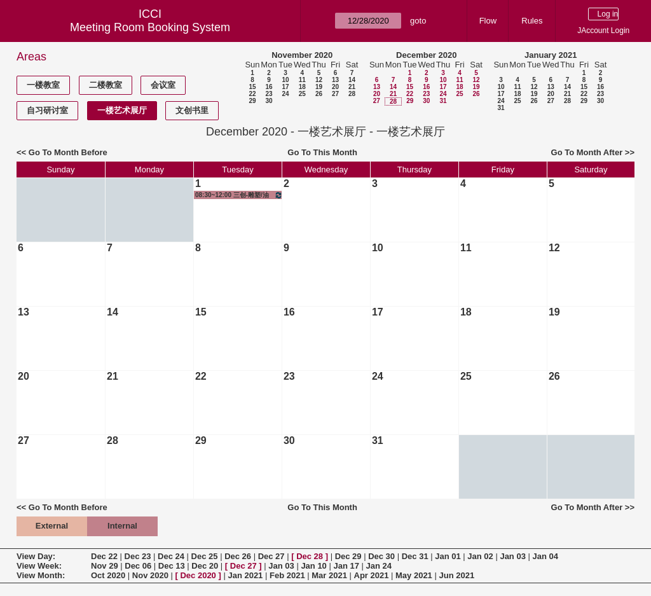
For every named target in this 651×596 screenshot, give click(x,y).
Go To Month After (587, 152)
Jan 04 (545, 556)
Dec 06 (138, 566)
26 (318, 93)
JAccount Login (603, 30)
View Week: (39, 566)
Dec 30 (381, 556)
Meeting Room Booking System (150, 27)
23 (268, 93)
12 (318, 79)
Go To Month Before (68, 152)
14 (351, 79)
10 (285, 79)
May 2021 (413, 575)
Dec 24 (171, 556)
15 (252, 86)
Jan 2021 (245, 575)
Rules (531, 20)
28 (351, 93)
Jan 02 (480, 556)
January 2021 (550, 55)
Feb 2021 (287, 575)
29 (252, 100)
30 (268, 100)
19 (318, 86)
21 (351, 86)
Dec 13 (171, 566)
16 (268, 86)
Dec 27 (271, 556)
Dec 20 (204, 566)
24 (285, 93)
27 (335, 93)
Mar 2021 (329, 575)
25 (302, 93)
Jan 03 (512, 556)
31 (442, 100)
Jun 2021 (456, 575)
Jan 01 (447, 556)
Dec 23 (138, 556)
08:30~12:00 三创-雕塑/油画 (239, 195)
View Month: (41, 575)
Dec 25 (204, 556)
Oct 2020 (108, 575)
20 (335, 86)
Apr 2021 (371, 575)
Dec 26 (237, 556)
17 (285, 86)
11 (302, 79)
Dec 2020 (198, 575)
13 (335, 79)
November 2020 (301, 55)
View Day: (36, 556)
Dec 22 (104, 556)
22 (252, 93)
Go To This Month (322, 152)
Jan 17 (346, 566)
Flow (488, 20)
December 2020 (426, 55)
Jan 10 (313, 566)
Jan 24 (379, 566)
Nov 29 (104, 566)
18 (302, 86)
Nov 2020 (150, 575)
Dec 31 (415, 556)
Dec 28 (309, 556)
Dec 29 (348, 556)
